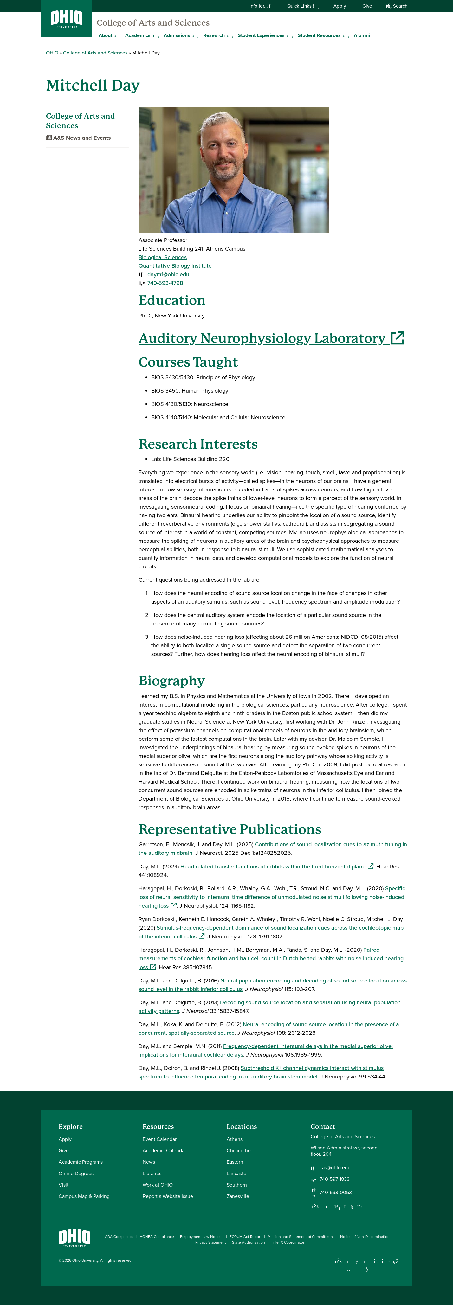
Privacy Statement (210, 1242)
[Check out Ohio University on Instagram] (348, 1269)
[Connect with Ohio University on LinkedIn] (357, 1261)
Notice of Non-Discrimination (365, 1236)
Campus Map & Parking (84, 1196)
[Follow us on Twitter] (360, 1206)
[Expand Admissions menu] (194, 35)
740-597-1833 (335, 1179)
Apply (339, 6)
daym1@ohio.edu (168, 274)
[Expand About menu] (116, 35)
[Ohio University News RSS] (395, 1261)
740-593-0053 (336, 1192)
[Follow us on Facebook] (315, 1206)
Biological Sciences (163, 257)
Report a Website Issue (168, 1196)
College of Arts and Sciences (153, 23)
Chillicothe (239, 1150)
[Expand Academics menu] (155, 35)
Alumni (362, 35)
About (105, 35)
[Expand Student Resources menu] (345, 35)
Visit (63, 1184)
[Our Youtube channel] (348, 1206)
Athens (235, 1139)
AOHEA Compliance (157, 1236)
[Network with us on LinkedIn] (337, 1206)
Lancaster (237, 1173)
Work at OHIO (158, 1184)
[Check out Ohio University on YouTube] (367, 1265)
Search (396, 6)
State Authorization (248, 1242)
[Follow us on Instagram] (326, 1211)
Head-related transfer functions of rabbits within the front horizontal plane (276, 866)
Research (214, 35)
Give (367, 6)
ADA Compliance (119, 1236)
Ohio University (85, 1260)
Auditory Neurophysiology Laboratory (271, 338)
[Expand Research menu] (229, 35)
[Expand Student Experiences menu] (289, 35)
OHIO (52, 52)
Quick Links (303, 6)
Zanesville (238, 1196)
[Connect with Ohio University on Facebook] (338, 1261)
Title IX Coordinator (287, 1242)
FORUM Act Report (246, 1236)
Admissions (177, 35)
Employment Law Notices (201, 1236)
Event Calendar (160, 1139)
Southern (237, 1184)
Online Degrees (76, 1173)
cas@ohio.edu (335, 1168)
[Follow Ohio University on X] (376, 1261)
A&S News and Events (78, 138)
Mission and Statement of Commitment (301, 1236)
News (149, 1162)
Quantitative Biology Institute (175, 266)
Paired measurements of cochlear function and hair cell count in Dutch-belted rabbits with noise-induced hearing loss (271, 958)
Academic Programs (81, 1162)
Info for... (262, 6)
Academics (138, 35)
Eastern (235, 1162)
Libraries (152, 1173)
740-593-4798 (165, 283)
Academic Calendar (164, 1150)
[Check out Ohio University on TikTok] (386, 1261)
